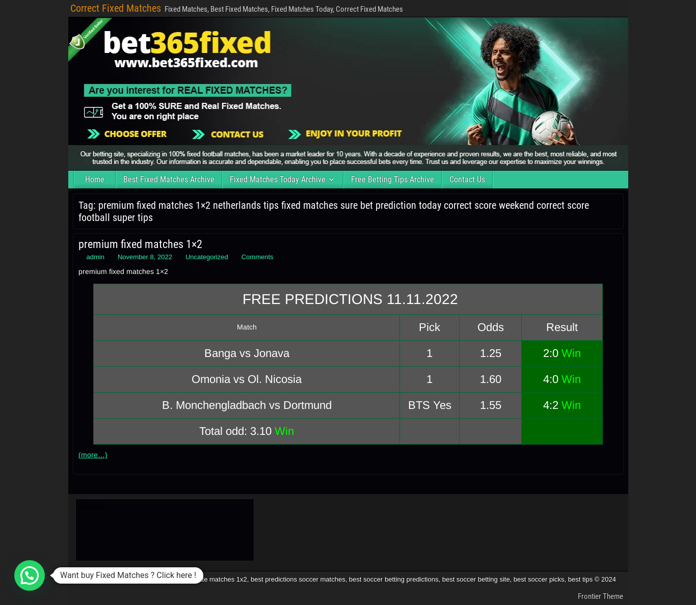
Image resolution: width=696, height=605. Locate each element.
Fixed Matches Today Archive (278, 179)
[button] (29, 575)
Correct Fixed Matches (115, 8)
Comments (258, 257)
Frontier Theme (600, 596)
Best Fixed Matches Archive (169, 179)
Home (94, 179)
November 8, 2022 (145, 257)
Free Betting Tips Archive (392, 179)
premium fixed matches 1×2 (140, 244)
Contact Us (467, 179)
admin (95, 257)
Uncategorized (206, 257)
